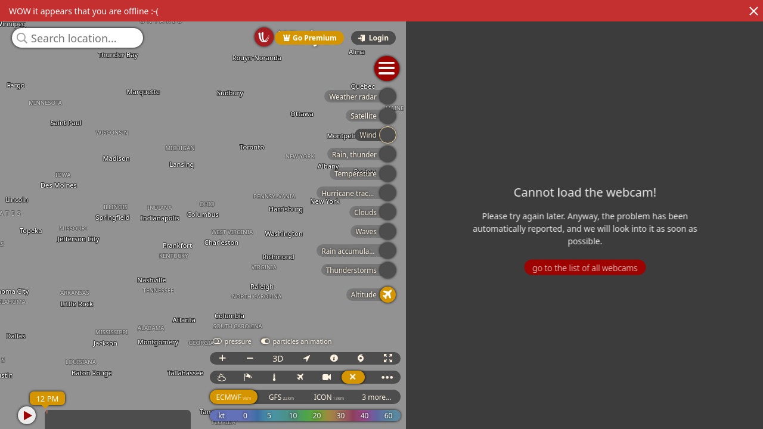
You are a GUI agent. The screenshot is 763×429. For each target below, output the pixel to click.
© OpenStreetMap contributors (713, 425)
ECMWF (464, 397)
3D (508, 358)
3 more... (607, 397)
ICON (560, 397)
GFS (512, 397)
